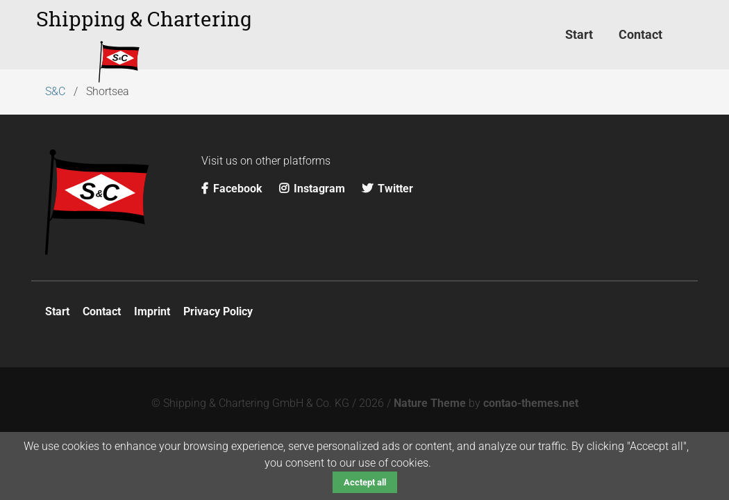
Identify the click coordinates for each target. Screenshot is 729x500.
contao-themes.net (530, 403)
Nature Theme (430, 403)
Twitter (387, 188)
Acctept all (365, 482)
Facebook (233, 188)
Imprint (152, 311)
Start (57, 311)
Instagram (313, 188)
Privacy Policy (218, 311)
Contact (102, 311)
